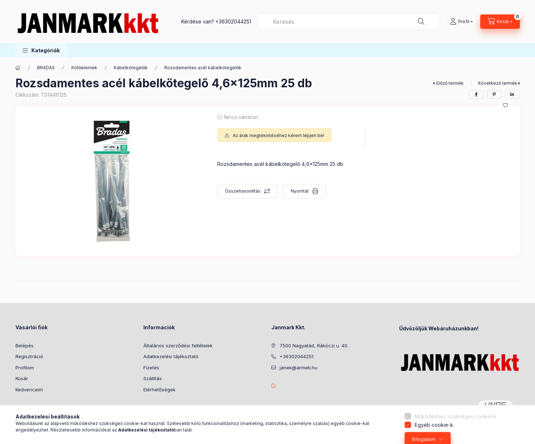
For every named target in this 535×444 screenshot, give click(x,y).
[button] (41, 50)
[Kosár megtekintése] (500, 21)
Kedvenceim (29, 389)
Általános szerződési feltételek (178, 345)
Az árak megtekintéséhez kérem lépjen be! (278, 135)
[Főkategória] (18, 68)
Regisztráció (29, 356)
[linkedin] (512, 94)
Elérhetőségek (159, 389)
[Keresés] (421, 21)
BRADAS (46, 67)
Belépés (24, 345)
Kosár (21, 378)
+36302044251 (233, 21)
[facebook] (476, 94)
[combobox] (348, 21)
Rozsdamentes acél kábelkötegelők (202, 67)
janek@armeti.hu (298, 367)
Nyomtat (300, 191)
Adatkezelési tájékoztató (171, 356)
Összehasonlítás (242, 191)
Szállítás (152, 378)
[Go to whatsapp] (518, 423)
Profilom (24, 367)
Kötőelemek (84, 67)
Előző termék (450, 83)
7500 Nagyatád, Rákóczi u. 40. (314, 345)
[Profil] (461, 21)
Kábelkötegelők (131, 67)
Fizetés (151, 367)
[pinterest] (494, 94)
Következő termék (497, 83)
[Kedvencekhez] (505, 105)
